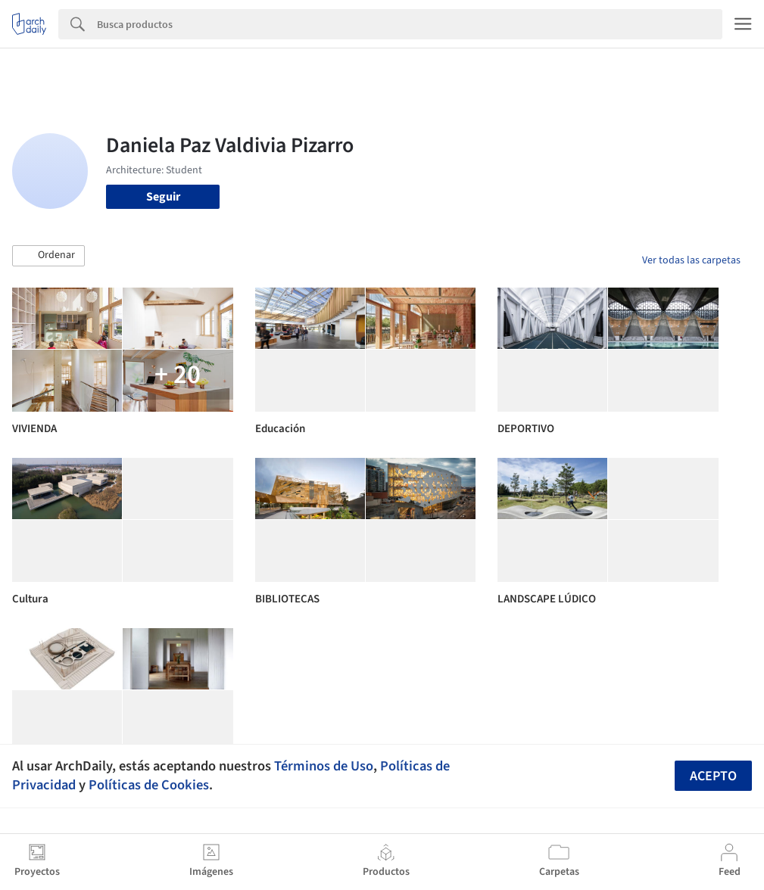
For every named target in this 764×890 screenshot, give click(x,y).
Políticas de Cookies (149, 785)
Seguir (163, 196)
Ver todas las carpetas (691, 260)
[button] (48, 255)
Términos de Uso (323, 766)
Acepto (713, 776)
